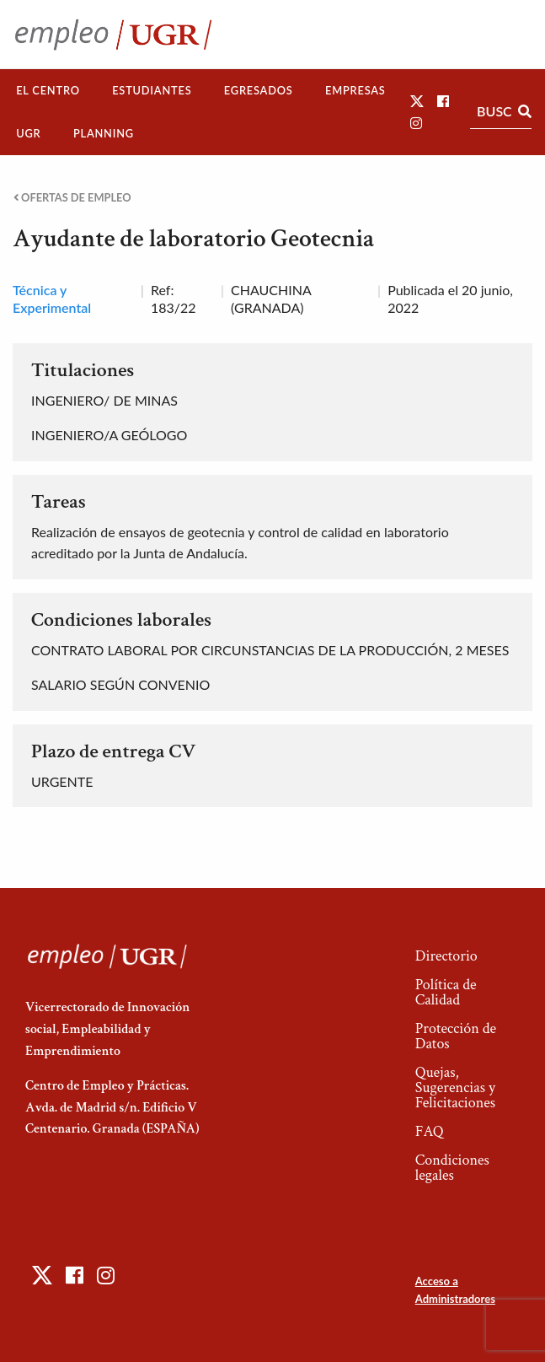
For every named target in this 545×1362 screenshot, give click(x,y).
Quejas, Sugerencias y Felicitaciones (455, 1087)
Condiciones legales (452, 1167)
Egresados (258, 90)
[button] (416, 100)
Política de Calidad (446, 992)
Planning (103, 133)
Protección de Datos (455, 1036)
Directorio (446, 956)
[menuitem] (48, 90)
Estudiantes (151, 90)
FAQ (429, 1131)
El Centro (48, 90)
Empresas (355, 90)
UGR (28, 133)
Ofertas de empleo (72, 197)
